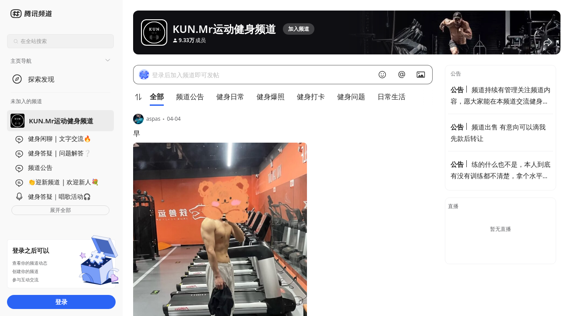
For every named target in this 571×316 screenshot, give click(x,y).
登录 (61, 302)
